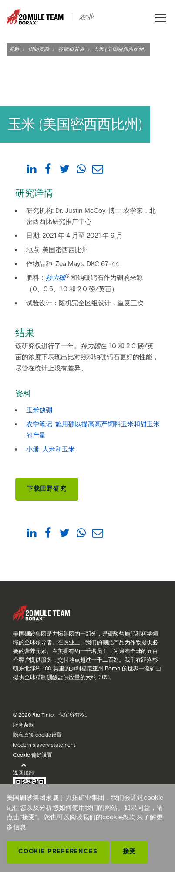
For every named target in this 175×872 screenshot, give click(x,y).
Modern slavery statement (44, 744)
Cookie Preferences (58, 851)
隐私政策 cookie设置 (37, 734)
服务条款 (23, 724)
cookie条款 (118, 817)
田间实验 (38, 49)
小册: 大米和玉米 (50, 449)
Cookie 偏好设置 (32, 754)
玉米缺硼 (39, 410)
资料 (14, 49)
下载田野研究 (47, 488)
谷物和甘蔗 (71, 49)
